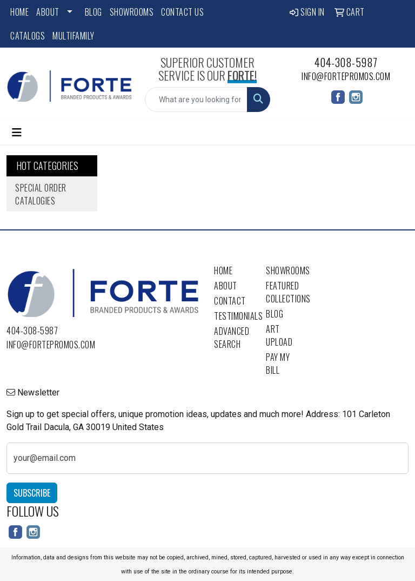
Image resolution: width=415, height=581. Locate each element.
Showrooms (132, 11)
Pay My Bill (278, 364)
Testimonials (233, 315)
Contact (230, 300)
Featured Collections (285, 292)
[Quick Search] (196, 99)
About (47, 11)
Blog (93, 11)
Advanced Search (231, 338)
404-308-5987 (346, 62)
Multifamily (73, 35)
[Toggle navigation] (16, 132)
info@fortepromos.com (346, 76)
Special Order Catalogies (40, 194)
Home (19, 11)
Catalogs (27, 35)
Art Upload (279, 335)
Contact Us (182, 11)
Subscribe (32, 492)
